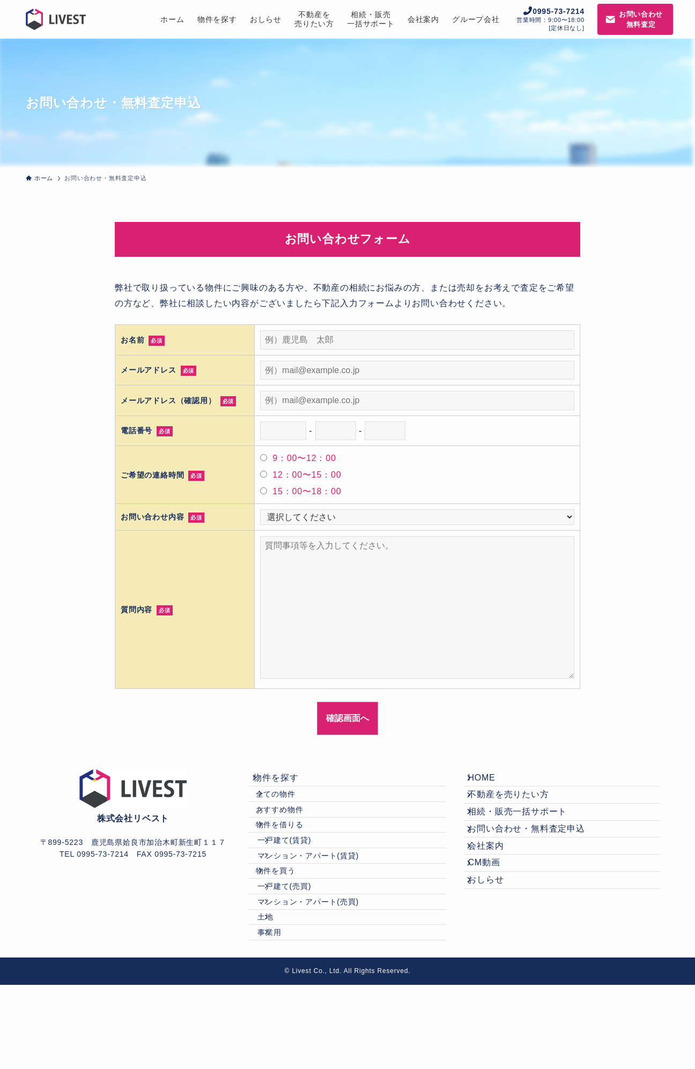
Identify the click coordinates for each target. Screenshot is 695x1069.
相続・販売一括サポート (525, 832)
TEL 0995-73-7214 (94, 854)
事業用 (286, 1012)
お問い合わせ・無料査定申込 (534, 858)
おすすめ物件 (292, 829)
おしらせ (494, 934)
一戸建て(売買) (301, 943)
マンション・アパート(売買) (324, 966)
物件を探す (284, 781)
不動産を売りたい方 (516, 807)
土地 (282, 989)
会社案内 (494, 883)
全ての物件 (288, 806)
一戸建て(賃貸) (301, 875)
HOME (490, 781)
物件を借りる (292, 852)
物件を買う (288, 920)
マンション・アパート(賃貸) (324, 898)
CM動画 (492, 908)
